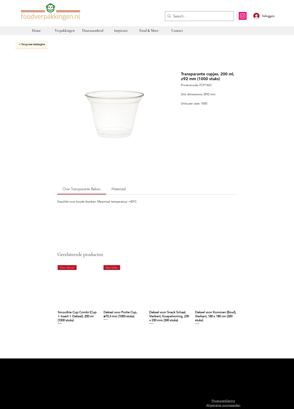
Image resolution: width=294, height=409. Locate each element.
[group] (147, 296)
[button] (276, 15)
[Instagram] (243, 16)
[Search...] (199, 16)
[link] (82, 188)
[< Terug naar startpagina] (32, 44)
